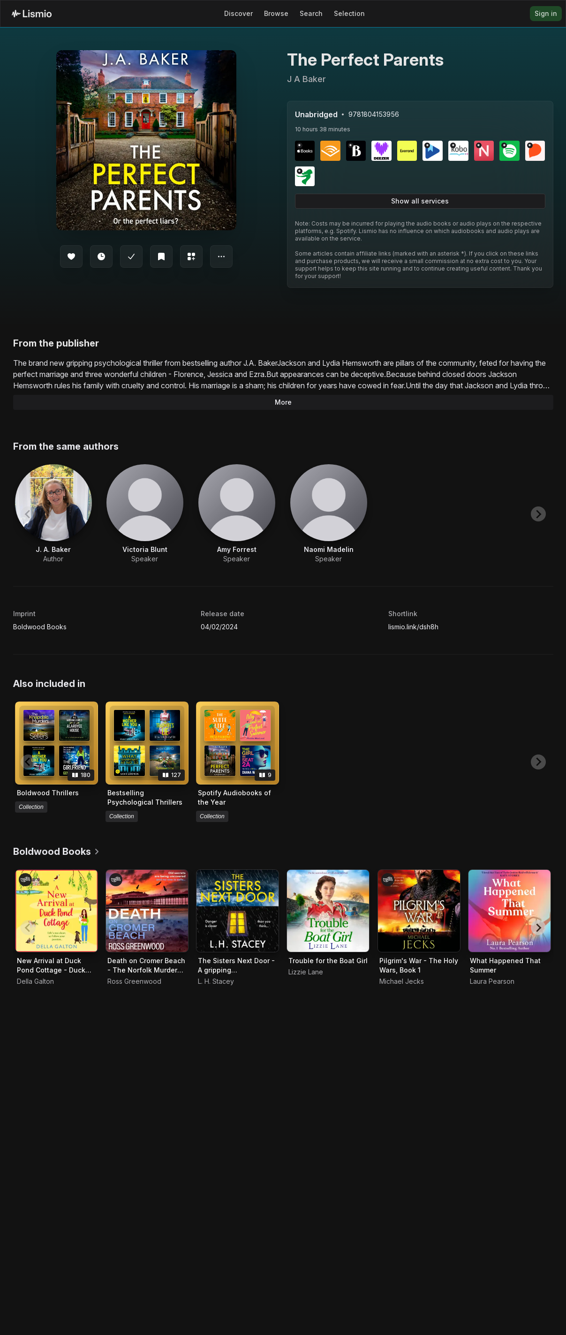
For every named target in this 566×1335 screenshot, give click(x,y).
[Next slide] (538, 513)
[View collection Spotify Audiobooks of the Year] (237, 742)
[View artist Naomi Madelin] (328, 514)
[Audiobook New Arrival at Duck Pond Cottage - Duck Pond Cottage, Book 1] (56, 910)
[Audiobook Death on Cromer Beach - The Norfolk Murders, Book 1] (147, 910)
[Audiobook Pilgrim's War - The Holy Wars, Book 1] (418, 910)
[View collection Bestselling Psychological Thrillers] (147, 742)
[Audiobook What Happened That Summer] (509, 910)
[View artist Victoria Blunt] (144, 514)
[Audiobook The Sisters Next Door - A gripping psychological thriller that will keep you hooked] (237, 910)
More (283, 402)
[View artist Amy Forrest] (236, 514)
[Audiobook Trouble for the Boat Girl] (328, 910)
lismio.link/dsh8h (413, 627)
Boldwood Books (40, 627)
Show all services (420, 201)
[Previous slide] (28, 513)
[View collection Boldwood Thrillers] (56, 742)
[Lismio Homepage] (32, 13)
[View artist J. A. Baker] (53, 514)
